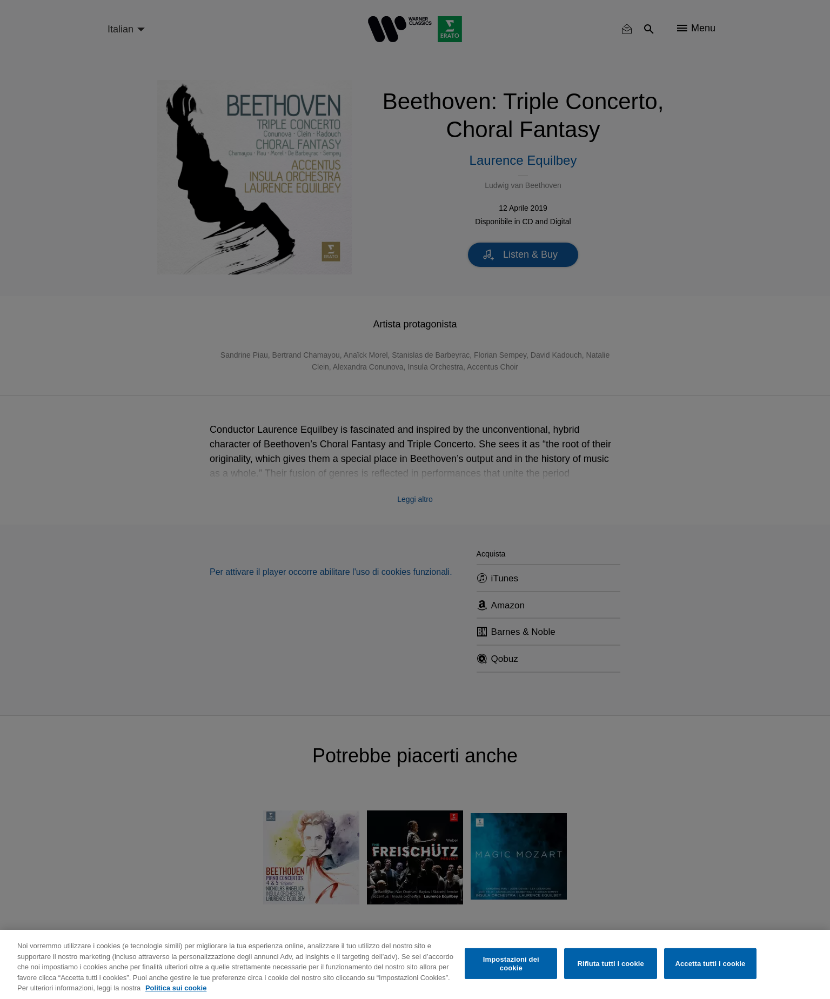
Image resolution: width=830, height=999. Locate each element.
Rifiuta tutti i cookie (610, 964)
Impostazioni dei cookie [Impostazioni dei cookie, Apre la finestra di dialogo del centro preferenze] (511, 963)
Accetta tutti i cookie (710, 964)
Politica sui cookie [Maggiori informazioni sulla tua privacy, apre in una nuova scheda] (175, 988)
